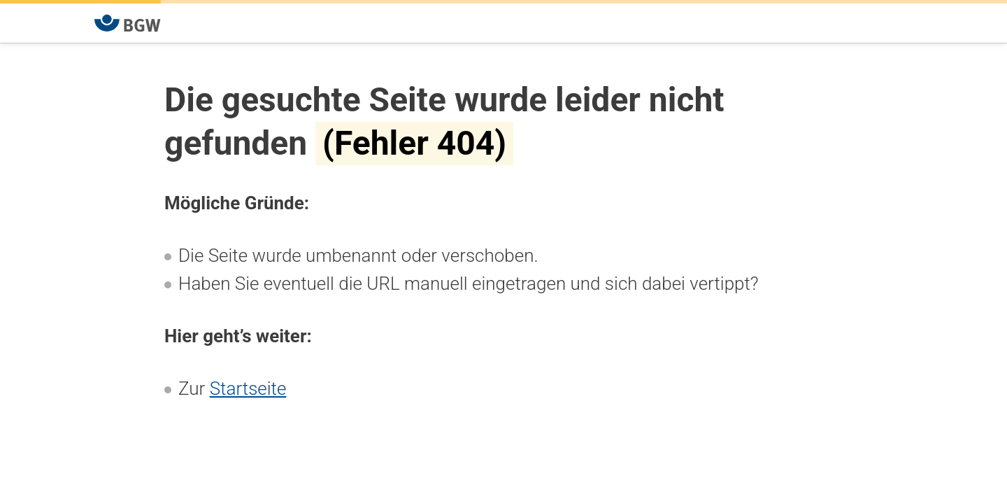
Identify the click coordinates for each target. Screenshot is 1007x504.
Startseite (248, 388)
